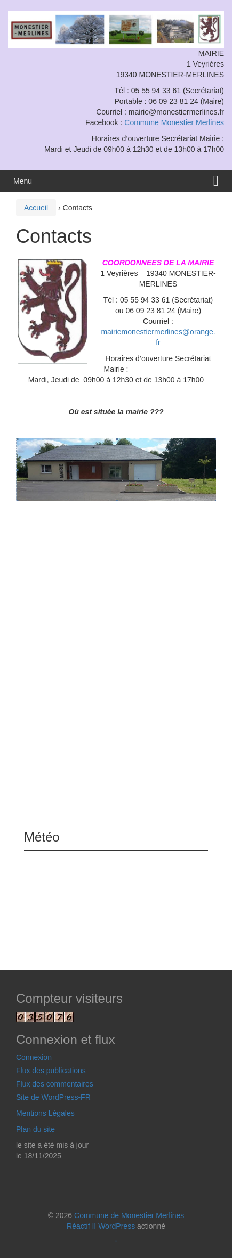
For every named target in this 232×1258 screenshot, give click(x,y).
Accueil (36, 207)
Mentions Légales (45, 1113)
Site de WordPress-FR (53, 1097)
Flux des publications (51, 1070)
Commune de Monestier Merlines (129, 1215)
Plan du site (35, 1129)
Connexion (34, 1057)
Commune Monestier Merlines (174, 122)
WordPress (116, 1226)
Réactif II (81, 1226)
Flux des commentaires (54, 1084)
